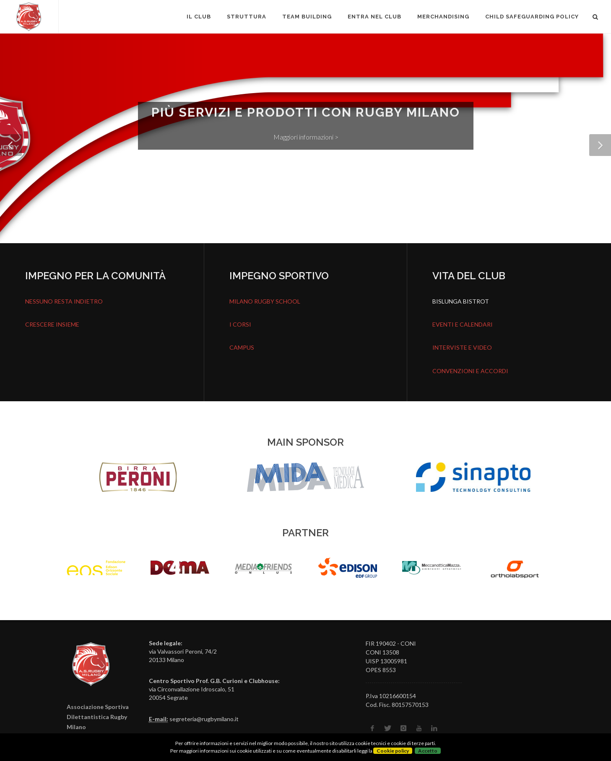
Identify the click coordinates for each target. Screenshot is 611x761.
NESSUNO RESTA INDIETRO (64, 301)
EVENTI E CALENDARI (462, 324)
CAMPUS (241, 347)
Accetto (427, 751)
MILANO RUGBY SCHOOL (264, 301)
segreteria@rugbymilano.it (204, 718)
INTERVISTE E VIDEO (462, 347)
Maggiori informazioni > (305, 139)
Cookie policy (393, 751)
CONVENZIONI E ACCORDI (470, 370)
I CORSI (240, 324)
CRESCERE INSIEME (52, 324)
